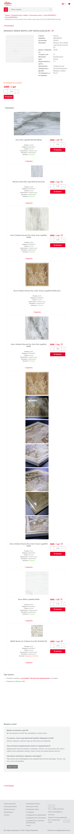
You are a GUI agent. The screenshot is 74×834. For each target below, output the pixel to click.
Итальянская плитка (33, 803)
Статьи (28, 825)
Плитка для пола (9, 809)
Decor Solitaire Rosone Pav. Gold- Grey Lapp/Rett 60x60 (29, 236)
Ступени (6, 815)
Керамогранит (8, 812)
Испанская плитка (32, 806)
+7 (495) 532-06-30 (57, 809)
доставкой (25, 678)
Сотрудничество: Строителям (36, 818)
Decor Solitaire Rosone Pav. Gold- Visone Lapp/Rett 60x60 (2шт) (36, 291)
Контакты (51, 814)
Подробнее (29, 161)
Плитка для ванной (10, 806)
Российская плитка (32, 809)
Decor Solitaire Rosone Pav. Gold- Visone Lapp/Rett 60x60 (29, 545)
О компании (30, 812)
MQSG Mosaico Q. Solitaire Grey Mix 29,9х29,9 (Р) (28, 641)
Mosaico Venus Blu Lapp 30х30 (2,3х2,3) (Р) (29, 182)
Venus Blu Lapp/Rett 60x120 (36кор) (29, 140)
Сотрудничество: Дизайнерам (36, 815)
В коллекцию (9, 26)
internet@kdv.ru (57, 812)
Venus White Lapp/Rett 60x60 (28, 599)
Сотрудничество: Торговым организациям (35, 821)
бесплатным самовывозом (39, 678)
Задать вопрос (12, 767)
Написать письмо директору (57, 817)
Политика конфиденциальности (59, 830)
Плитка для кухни (10, 803)
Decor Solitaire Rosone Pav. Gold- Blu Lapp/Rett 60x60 (28, 345)
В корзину (8, 97)
